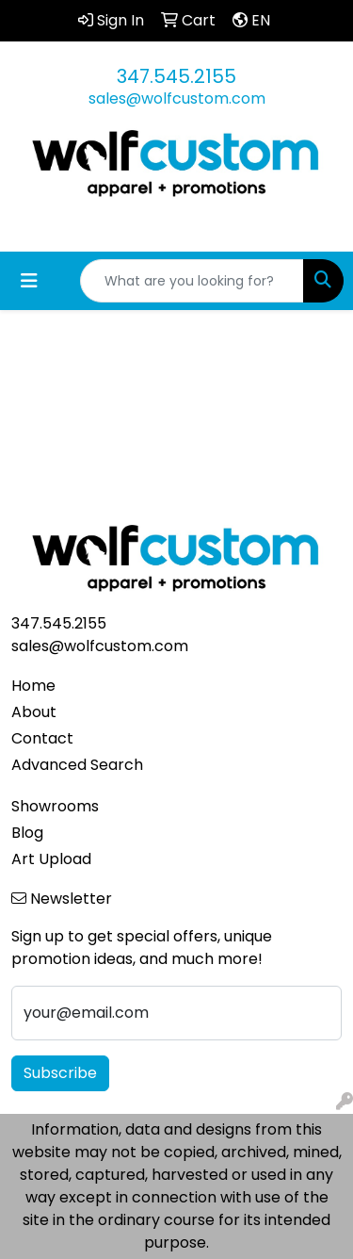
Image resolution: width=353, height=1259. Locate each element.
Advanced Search (77, 765)
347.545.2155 (176, 76)
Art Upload (51, 859)
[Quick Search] (192, 280)
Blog (27, 832)
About (33, 712)
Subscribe (60, 1073)
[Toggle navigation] (29, 281)
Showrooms (55, 806)
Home (33, 685)
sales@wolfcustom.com (176, 98)
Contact (42, 738)
